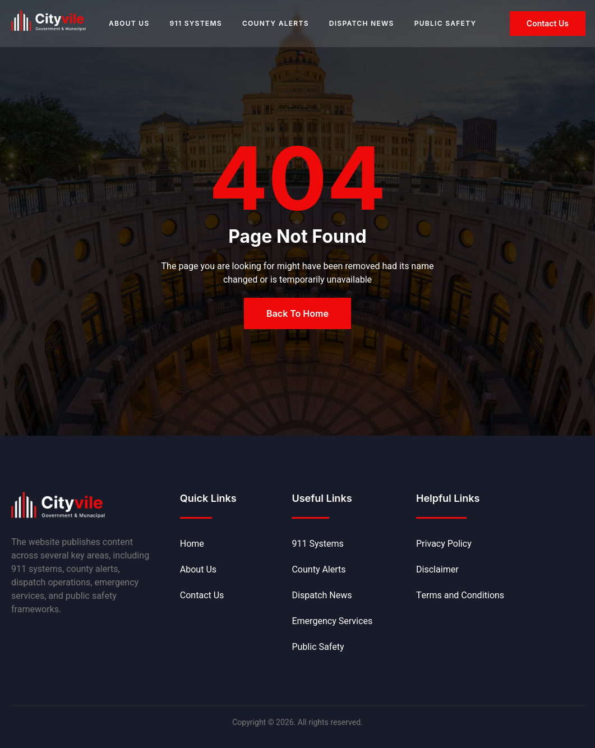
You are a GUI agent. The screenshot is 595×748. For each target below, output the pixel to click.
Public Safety (445, 23)
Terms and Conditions (460, 595)
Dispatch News (361, 23)
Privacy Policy (444, 544)
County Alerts (275, 23)
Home (192, 544)
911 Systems (196, 23)
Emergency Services (332, 621)
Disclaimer (437, 569)
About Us (129, 23)
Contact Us (202, 595)
